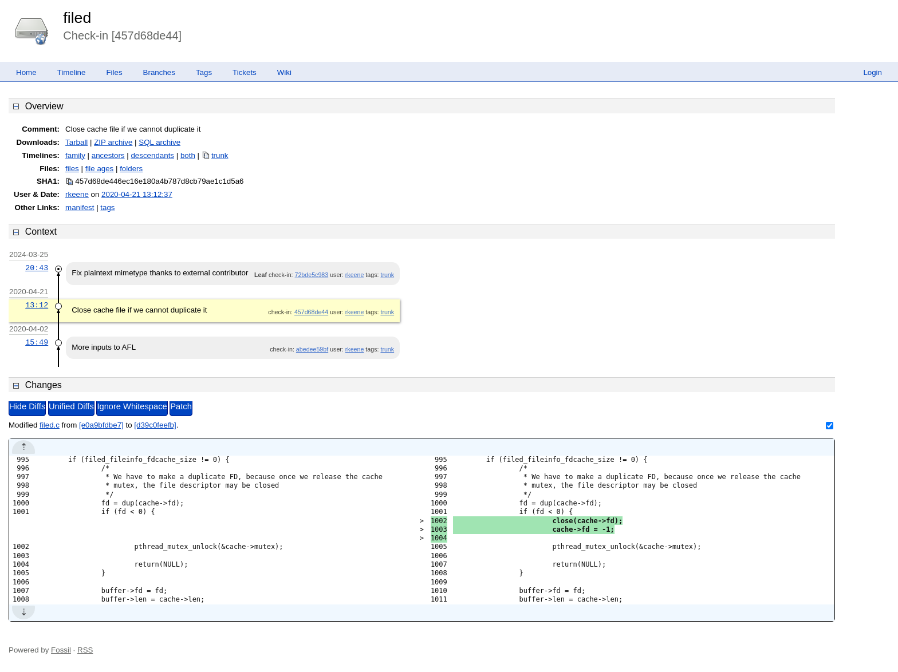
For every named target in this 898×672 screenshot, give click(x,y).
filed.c (50, 425)
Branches (159, 72)
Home (26, 72)
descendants (152, 155)
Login (872, 72)
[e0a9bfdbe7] (101, 425)
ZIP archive (113, 142)
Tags (204, 72)
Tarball (76, 142)
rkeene (77, 194)
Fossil (61, 650)
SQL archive (159, 142)
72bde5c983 (312, 274)
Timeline (71, 72)
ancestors (108, 155)
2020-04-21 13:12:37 (136, 194)
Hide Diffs (27, 406)
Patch (180, 406)
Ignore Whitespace (132, 406)
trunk (220, 155)
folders (131, 168)
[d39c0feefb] (155, 425)
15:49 (36, 342)
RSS (85, 650)
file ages (99, 168)
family (75, 155)
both (187, 155)
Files (114, 72)
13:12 (36, 305)
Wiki (284, 72)
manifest (79, 207)
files (72, 168)
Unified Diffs (71, 406)
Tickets (245, 72)
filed (77, 17)
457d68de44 (311, 312)
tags (107, 207)
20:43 (36, 268)
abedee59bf (312, 349)
